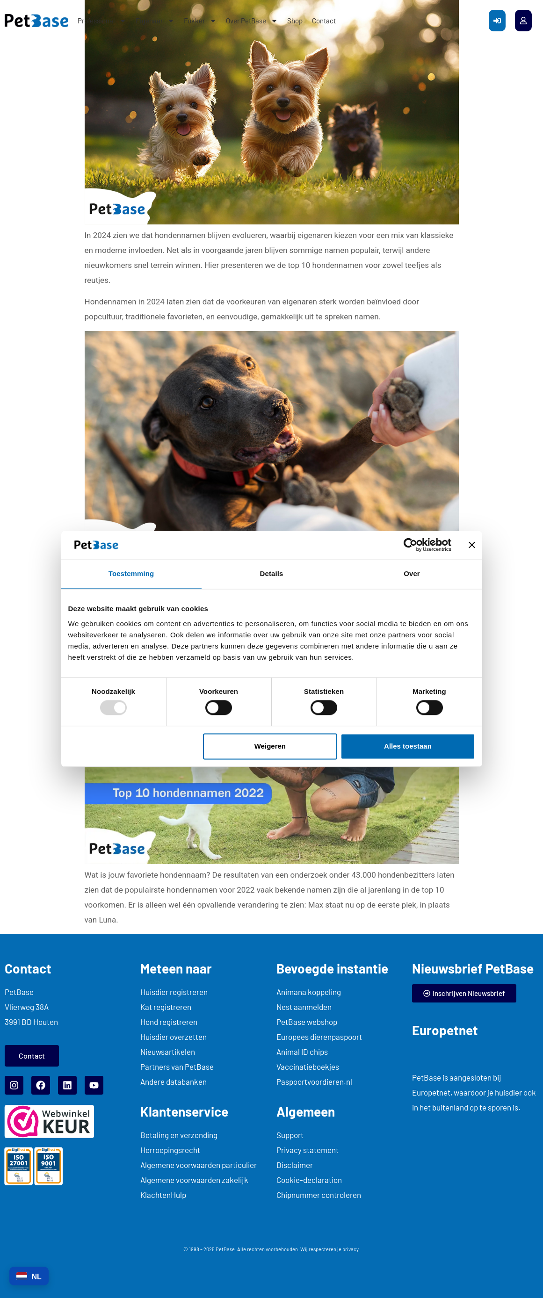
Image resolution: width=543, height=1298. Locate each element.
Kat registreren (165, 1006)
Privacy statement (307, 1149)
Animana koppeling (308, 991)
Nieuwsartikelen (167, 1051)
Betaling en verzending (178, 1134)
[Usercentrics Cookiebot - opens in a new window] (410, 545)
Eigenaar (155, 21)
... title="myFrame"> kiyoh (475, 1166)
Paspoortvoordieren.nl (314, 1081)
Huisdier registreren (174, 991)
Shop (295, 20)
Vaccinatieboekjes (307, 1066)
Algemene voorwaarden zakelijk (194, 1179)
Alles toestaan (408, 746)
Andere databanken (173, 1081)
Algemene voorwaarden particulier (198, 1164)
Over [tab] (412, 573)
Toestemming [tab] (131, 573)
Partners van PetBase (177, 1066)
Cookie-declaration (309, 1179)
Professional (102, 21)
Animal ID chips (302, 1051)
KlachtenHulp (163, 1194)
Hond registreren (168, 1021)
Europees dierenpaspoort (319, 1036)
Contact (324, 20)
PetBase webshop (306, 1021)
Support (290, 1134)
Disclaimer (294, 1164)
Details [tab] (271, 573)
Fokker (200, 21)
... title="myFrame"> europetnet (459, 1053)
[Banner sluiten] (472, 544)
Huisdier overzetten (173, 1036)
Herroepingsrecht (170, 1149)
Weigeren (270, 746)
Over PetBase (252, 21)
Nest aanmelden (304, 1006)
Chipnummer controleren (318, 1194)
